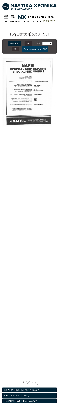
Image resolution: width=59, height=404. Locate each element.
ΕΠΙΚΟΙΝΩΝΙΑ (32, 21)
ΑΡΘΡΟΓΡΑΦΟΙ (14, 21)
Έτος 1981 (14, 43)
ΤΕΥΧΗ (52, 17)
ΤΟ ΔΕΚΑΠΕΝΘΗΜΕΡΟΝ (21, 389)
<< (28, 43)
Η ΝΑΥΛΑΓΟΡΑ (16, 395)
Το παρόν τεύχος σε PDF (35, 49)
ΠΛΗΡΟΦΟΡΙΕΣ (37, 17)
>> (15, 48)
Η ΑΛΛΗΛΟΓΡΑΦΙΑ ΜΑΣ (21, 400)
